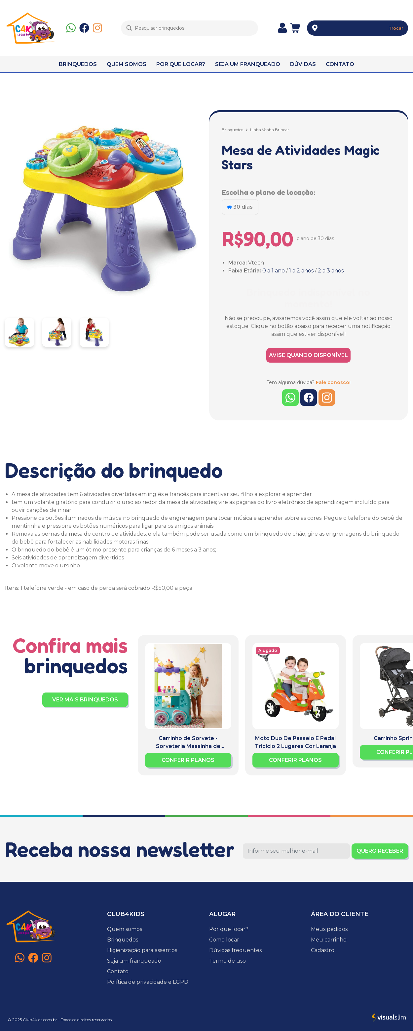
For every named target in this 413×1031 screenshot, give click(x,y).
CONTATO (340, 64)
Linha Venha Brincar (269, 129)
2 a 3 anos (331, 270)
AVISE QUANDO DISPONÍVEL (308, 355)
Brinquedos (232, 129)
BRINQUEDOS (78, 64)
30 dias (243, 207)
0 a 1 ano (273, 270)
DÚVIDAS (303, 64)
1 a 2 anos (301, 270)
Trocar (396, 28)
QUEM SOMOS (126, 64)
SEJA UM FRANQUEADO (247, 64)
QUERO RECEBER (380, 851)
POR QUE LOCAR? (180, 64)
